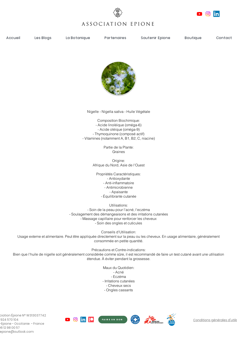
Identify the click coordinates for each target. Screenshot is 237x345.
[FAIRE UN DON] (112, 319)
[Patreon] (91, 319)
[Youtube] (199, 14)
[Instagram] (208, 14)
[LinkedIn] (216, 14)
